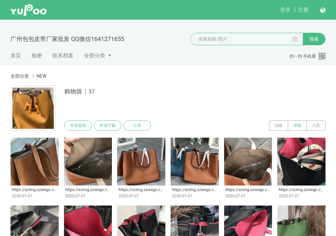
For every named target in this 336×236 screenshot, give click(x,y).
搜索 (314, 39)
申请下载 (108, 125)
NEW (41, 76)
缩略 (279, 125)
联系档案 (63, 55)
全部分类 (94, 55)
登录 (285, 10)
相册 (37, 55)
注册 (303, 10)
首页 (15, 55)
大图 (316, 125)
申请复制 (78, 125)
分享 (137, 125)
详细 (297, 125)
